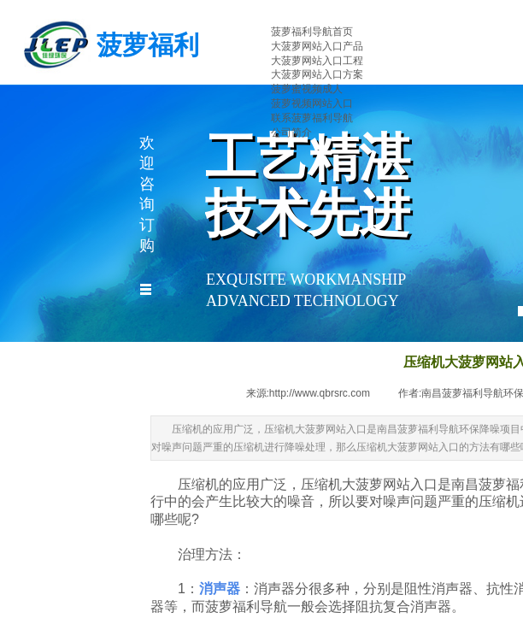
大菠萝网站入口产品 (317, 46)
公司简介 (291, 132)
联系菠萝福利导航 (312, 118)
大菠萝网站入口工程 (317, 61)
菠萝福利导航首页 (312, 32)
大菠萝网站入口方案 (317, 74)
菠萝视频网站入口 (312, 103)
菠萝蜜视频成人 (307, 89)
